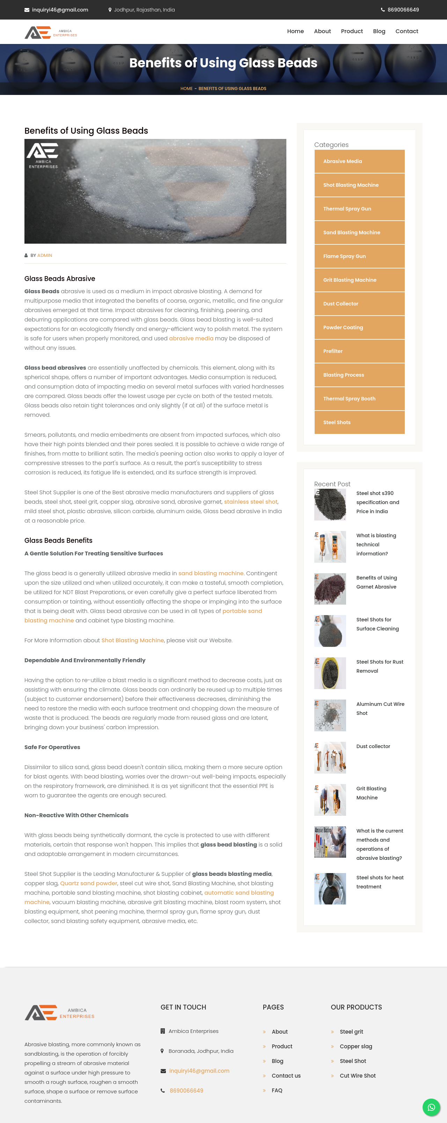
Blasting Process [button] (343, 374)
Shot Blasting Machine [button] (351, 185)
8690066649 (403, 9)
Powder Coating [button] (343, 327)
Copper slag (356, 1046)
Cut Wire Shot (358, 1075)
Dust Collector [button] (340, 303)
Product (352, 31)
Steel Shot (353, 1061)
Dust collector (373, 746)
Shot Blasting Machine (133, 640)
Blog (379, 31)
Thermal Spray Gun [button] (347, 208)
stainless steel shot (251, 502)
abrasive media (191, 338)
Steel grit (351, 1031)
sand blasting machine (211, 573)
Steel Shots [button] (337, 422)
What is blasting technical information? (376, 544)
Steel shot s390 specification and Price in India (378, 502)
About (322, 31)
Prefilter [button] (333, 351)
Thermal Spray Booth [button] (349, 398)
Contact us (286, 1075)
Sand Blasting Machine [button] (351, 232)
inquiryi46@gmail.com (60, 9)
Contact (407, 31)
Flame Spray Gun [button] (344, 256)
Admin (44, 255)
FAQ (277, 1090)
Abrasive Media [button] (342, 161)
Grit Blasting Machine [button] (349, 279)
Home (295, 31)
